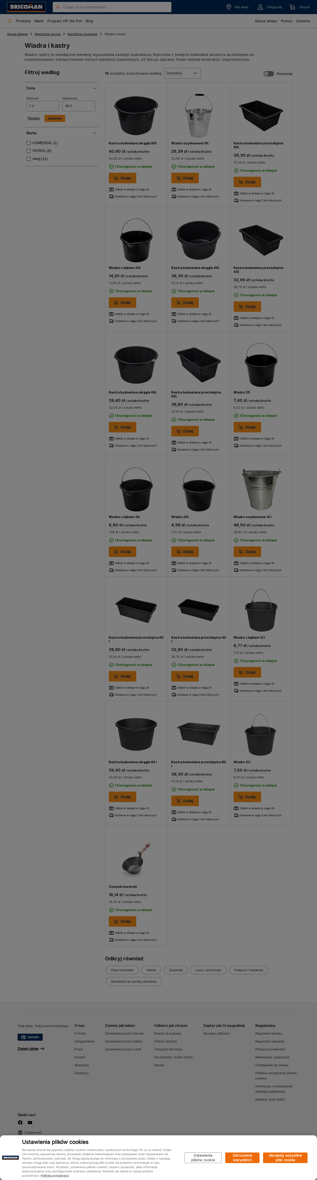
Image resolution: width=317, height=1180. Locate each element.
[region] (158, 1157)
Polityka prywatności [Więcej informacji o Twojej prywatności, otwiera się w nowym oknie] (55, 1175)
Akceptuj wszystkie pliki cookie (285, 1157)
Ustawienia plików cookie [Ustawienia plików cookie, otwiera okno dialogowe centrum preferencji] (203, 1157)
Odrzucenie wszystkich (242, 1157)
